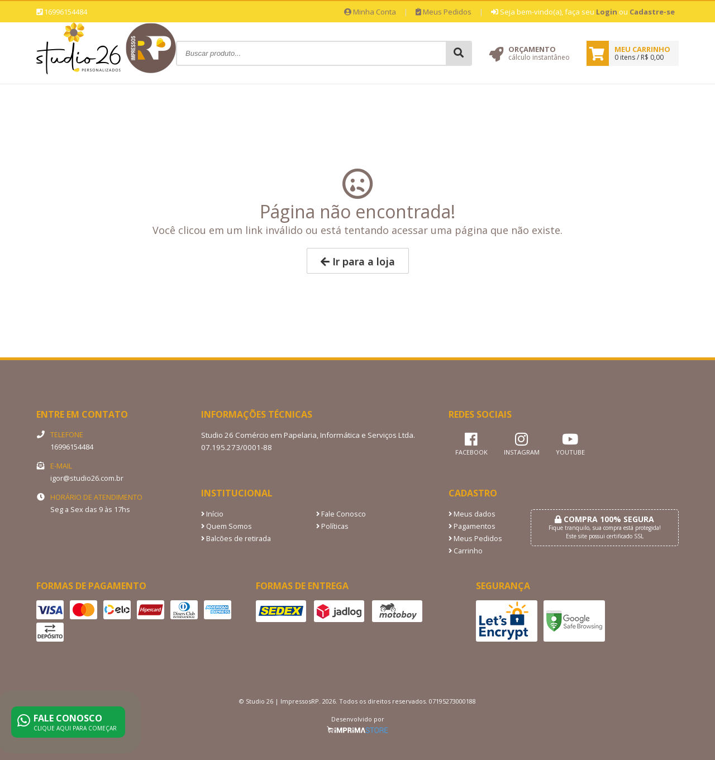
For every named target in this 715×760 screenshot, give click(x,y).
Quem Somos (226, 526)
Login (606, 12)
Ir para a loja (358, 261)
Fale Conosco (341, 514)
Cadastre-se (652, 12)
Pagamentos (472, 526)
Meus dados (472, 514)
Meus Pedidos (443, 12)
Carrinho (466, 551)
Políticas (332, 526)
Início (212, 514)
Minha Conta (370, 12)
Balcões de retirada (236, 538)
